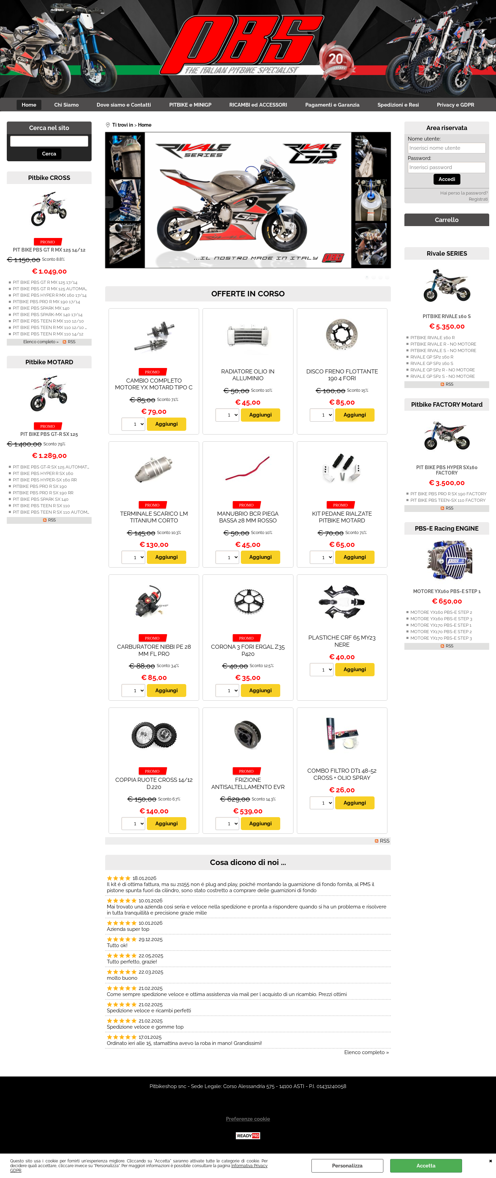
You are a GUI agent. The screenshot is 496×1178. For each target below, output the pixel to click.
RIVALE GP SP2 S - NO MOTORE (443, 377)
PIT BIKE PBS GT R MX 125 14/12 (49, 251)
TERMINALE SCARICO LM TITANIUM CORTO (154, 519)
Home (21, 106)
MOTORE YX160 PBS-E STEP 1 (447, 592)
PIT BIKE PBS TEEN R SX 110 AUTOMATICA (56, 513)
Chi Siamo (61, 106)
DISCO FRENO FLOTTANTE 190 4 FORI (342, 376)
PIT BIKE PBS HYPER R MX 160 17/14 (50, 296)
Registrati (478, 200)
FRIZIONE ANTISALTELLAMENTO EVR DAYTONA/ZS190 (248, 788)
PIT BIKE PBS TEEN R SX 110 (41, 507)
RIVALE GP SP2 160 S (432, 364)
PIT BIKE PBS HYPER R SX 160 (43, 474)
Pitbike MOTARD (49, 363)
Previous (109, 204)
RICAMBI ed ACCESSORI (259, 106)
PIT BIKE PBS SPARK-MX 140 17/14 (47, 316)
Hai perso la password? (464, 194)
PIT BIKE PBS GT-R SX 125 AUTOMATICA (53, 468)
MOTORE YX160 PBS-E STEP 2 (441, 613)
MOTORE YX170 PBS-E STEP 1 (441, 626)
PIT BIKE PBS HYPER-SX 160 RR (45, 481)
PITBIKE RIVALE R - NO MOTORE (443, 345)
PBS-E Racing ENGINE (447, 529)
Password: (419, 160)
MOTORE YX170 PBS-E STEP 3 (441, 639)
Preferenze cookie (248, 1121)
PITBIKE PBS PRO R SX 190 (40, 487)
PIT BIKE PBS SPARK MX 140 (41, 309)
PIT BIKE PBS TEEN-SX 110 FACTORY (448, 501)
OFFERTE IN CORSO (248, 294)
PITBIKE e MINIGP (189, 106)
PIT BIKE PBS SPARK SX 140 (41, 500)
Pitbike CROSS (49, 179)
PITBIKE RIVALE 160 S (447, 318)
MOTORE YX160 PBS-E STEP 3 (441, 620)
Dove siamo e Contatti (121, 106)
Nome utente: (424, 140)
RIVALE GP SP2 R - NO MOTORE (443, 371)
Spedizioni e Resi (404, 106)
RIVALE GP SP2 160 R (432, 358)
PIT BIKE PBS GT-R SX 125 (49, 436)
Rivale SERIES (447, 255)
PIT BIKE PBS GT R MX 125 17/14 (45, 284)
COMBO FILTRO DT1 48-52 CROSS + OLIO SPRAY (342, 776)
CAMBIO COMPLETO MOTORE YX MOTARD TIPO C (154, 385)
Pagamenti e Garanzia (336, 106)
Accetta (426, 1166)
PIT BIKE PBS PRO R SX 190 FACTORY (449, 495)
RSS (71, 343)
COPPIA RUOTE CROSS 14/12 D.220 (154, 785)
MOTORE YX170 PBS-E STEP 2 (441, 633)
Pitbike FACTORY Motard (447, 405)
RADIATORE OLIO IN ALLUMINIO (247, 376)
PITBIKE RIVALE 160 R (433, 339)
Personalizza (347, 1166)
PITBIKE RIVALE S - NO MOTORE (443, 351)
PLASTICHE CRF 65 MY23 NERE (342, 642)
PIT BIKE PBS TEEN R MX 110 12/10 (48, 322)
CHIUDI (491, 1160)
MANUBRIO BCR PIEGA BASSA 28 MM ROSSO (248, 519)
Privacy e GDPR (463, 106)
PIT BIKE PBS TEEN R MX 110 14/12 (48, 335)
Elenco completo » (41, 343)
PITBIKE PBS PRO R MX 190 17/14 (46, 303)
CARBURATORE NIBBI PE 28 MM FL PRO (154, 652)
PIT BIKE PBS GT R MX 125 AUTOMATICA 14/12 (60, 290)
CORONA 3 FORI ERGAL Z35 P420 (248, 652)
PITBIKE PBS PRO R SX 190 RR (43, 494)
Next (386, 204)
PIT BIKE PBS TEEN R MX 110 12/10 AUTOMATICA (63, 329)
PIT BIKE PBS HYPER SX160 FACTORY (447, 471)
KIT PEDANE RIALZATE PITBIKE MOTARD (342, 519)
